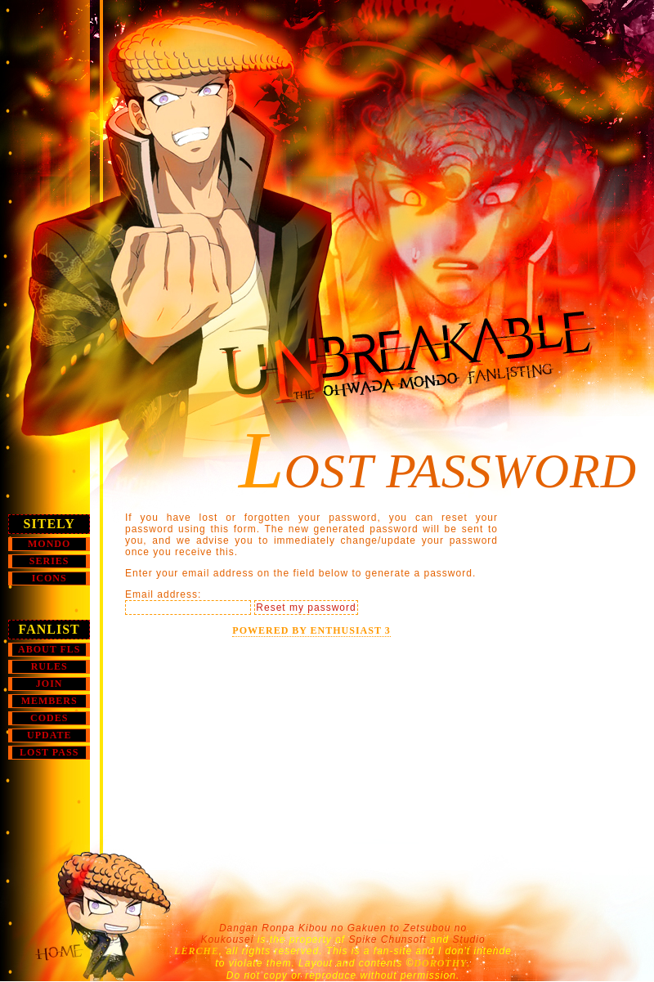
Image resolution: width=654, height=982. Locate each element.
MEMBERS (49, 700)
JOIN (49, 683)
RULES (49, 666)
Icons (49, 578)
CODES (49, 718)
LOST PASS (49, 752)
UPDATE (49, 735)
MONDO (49, 543)
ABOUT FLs (49, 649)
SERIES (49, 561)
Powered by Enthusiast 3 (311, 630)
